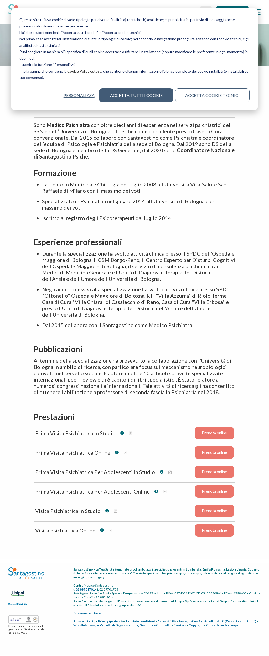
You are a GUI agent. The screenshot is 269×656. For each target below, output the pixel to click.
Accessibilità (166, 621)
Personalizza (79, 95)
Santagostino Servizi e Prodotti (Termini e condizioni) (217, 621)
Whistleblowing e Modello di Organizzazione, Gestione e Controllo (122, 625)
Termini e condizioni (140, 621)
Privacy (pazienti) (110, 621)
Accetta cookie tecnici (212, 95)
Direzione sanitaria (87, 613)
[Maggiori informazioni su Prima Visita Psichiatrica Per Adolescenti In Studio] (170, 472)
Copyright (196, 625)
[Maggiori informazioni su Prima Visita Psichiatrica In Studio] (130, 433)
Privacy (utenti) (84, 621)
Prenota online (214, 433)
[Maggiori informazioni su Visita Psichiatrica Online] (110, 530)
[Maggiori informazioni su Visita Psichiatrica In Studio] (115, 511)
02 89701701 (85, 590)
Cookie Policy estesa (84, 71)
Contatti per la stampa (222, 625)
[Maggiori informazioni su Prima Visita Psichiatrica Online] (125, 452)
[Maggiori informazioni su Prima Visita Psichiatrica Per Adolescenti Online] (164, 491)
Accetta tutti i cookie (136, 95)
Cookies (179, 625)
